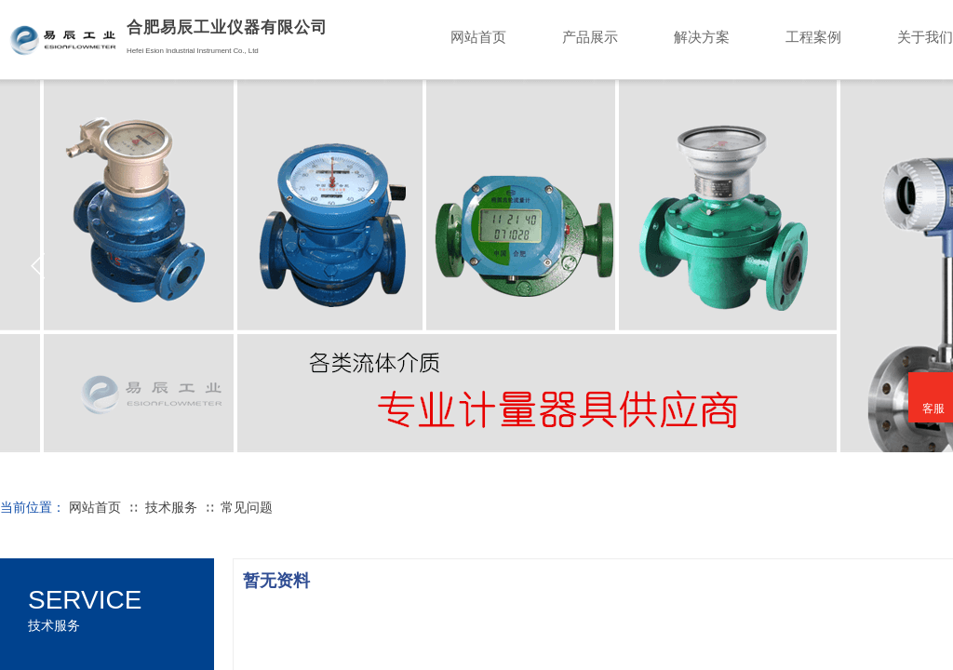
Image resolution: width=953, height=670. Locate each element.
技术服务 (171, 508)
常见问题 (247, 508)
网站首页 (95, 508)
